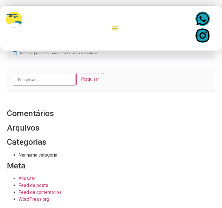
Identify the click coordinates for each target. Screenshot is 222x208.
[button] (115, 28)
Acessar (26, 178)
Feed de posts (33, 185)
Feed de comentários (40, 192)
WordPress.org (33, 199)
